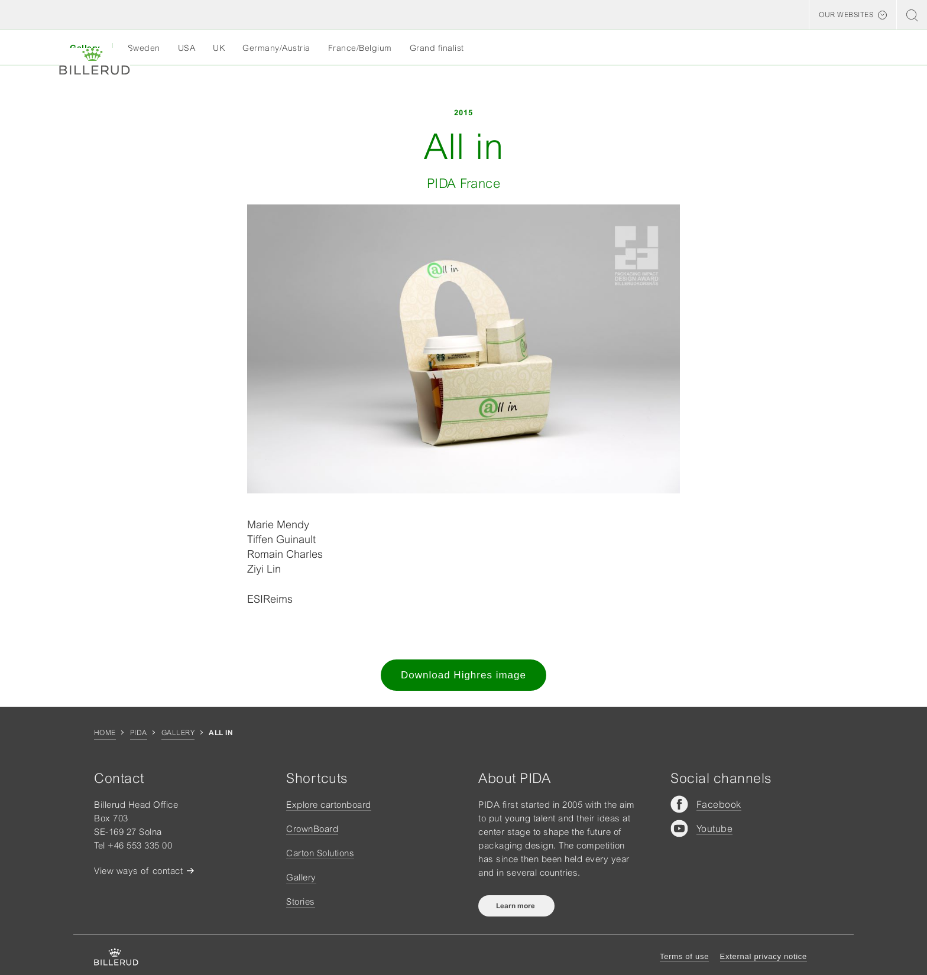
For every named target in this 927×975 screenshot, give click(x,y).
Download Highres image (463, 675)
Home (105, 733)
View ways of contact (138, 871)
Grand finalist (437, 48)
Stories (300, 901)
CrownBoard (312, 829)
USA (187, 48)
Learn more (516, 906)
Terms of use (684, 956)
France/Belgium (360, 48)
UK (219, 48)
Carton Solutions (320, 853)
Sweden (144, 48)
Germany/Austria (276, 48)
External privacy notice (763, 956)
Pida (138, 733)
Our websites (846, 15)
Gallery (178, 733)
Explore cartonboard (328, 805)
